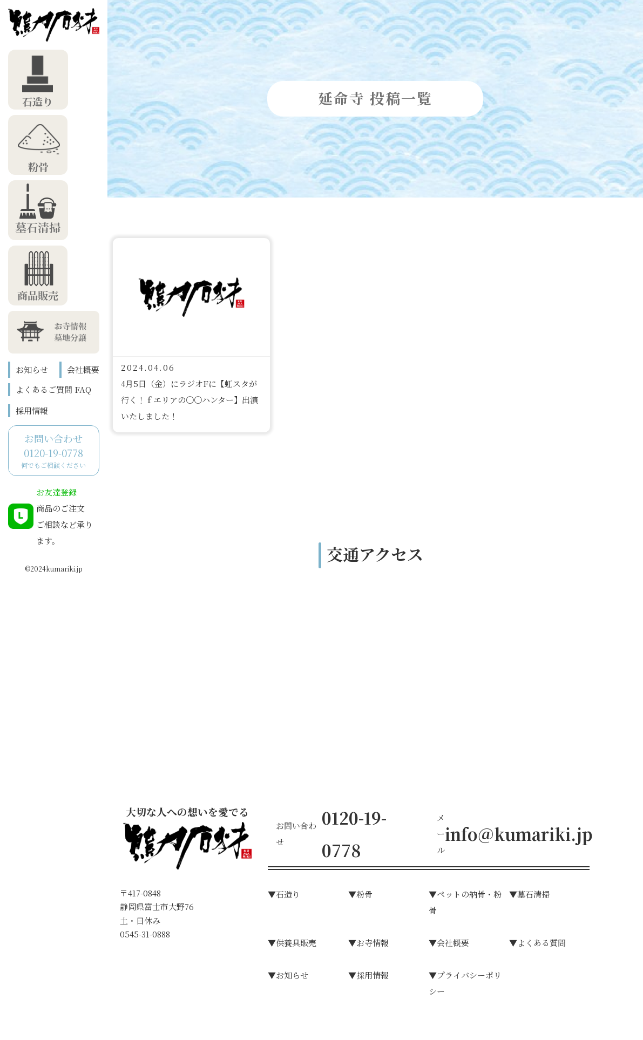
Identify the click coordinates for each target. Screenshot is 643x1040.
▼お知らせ (288, 975)
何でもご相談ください (53, 450)
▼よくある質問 (537, 942)
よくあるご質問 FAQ (53, 389)
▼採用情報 (368, 975)
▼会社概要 (449, 942)
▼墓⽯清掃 (529, 894)
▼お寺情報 (368, 942)
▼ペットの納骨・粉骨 (465, 902)
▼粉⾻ (360, 894)
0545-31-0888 (145, 934)
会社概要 (83, 369)
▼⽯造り (284, 894)
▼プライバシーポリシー (465, 983)
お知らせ (32, 369)
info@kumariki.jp (518, 834)
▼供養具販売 (292, 942)
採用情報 (32, 410)
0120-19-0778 (354, 834)
